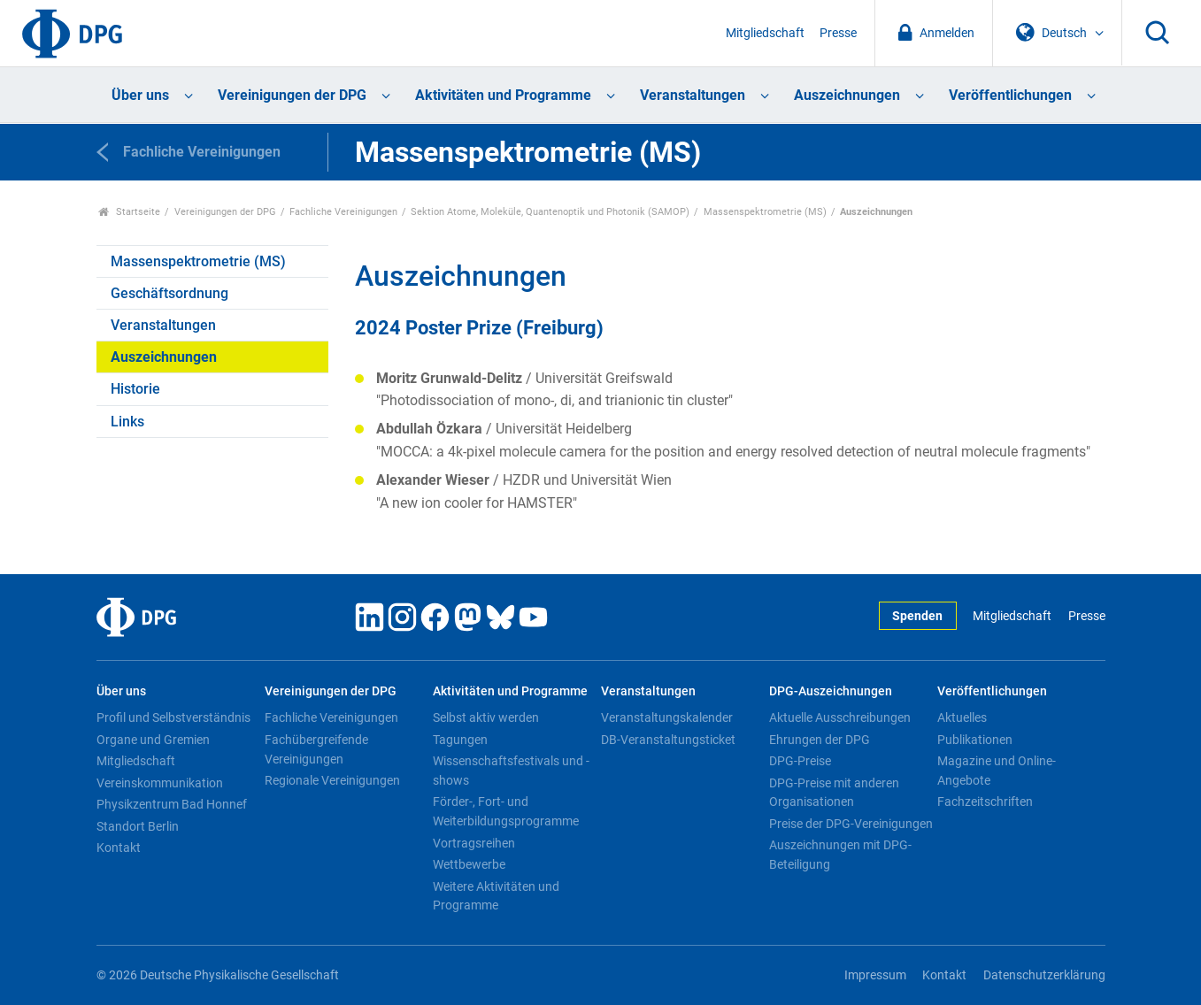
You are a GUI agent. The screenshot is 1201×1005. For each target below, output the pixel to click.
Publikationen (974, 740)
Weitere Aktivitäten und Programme (496, 896)
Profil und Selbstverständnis (173, 717)
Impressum (875, 975)
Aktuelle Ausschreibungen (840, 717)
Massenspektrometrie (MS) (765, 212)
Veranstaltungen (692, 95)
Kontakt (118, 847)
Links (127, 421)
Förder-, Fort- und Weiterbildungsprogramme (506, 811)
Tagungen (460, 740)
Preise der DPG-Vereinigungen (851, 824)
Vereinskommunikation (159, 783)
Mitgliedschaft (765, 33)
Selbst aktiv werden (486, 717)
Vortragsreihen (474, 843)
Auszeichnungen (847, 95)
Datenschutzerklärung (1044, 975)
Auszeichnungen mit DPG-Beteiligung (840, 854)
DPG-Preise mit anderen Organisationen (834, 792)
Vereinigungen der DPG (292, 95)
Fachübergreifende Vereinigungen (316, 749)
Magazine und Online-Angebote (996, 770)
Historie (135, 388)
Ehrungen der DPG (819, 740)
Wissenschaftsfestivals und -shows (511, 770)
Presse (838, 33)
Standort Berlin (137, 826)
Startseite (129, 212)
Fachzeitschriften (985, 801)
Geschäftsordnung (169, 293)
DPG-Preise (800, 761)
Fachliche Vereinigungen (343, 212)
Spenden (917, 616)
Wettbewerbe (469, 864)
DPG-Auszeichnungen (830, 691)
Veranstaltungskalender (667, 717)
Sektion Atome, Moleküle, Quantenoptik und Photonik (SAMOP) (550, 212)
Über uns (140, 95)
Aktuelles (962, 717)
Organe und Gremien (153, 740)
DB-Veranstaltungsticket (668, 740)
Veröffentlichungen (1010, 95)
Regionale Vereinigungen (332, 780)
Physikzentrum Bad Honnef (171, 804)
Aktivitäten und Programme (503, 95)
